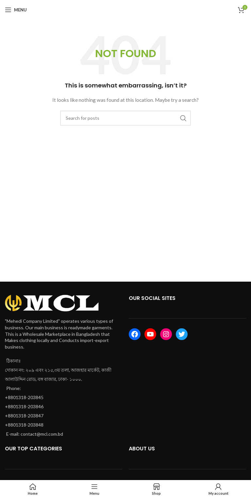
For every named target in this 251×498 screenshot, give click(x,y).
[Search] (125, 118)
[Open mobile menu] (16, 9)
